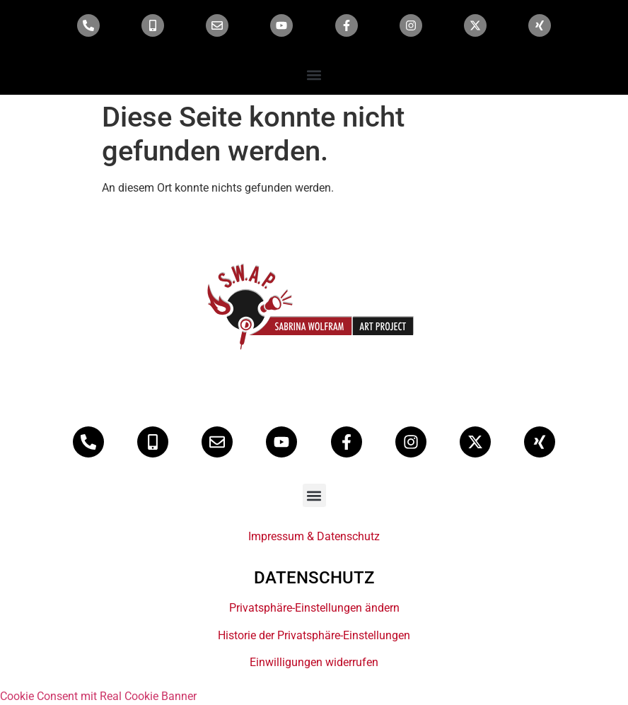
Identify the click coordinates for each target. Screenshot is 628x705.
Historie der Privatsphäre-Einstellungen (314, 635)
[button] (314, 74)
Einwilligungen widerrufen (314, 662)
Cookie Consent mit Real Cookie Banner (98, 696)
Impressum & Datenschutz (314, 536)
